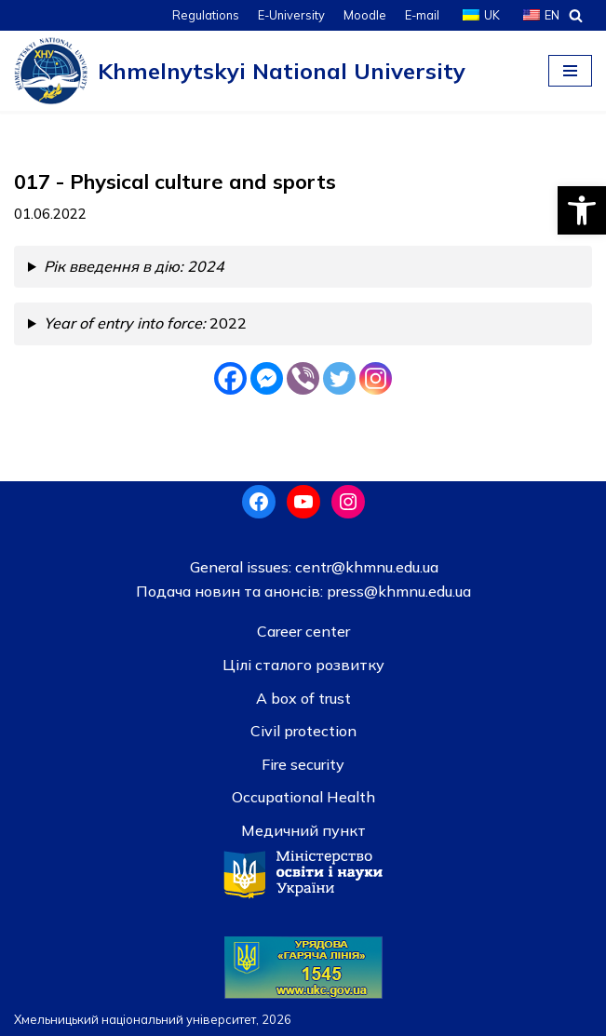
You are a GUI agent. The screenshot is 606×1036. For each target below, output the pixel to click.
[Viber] (303, 378)
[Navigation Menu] (570, 71)
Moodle (364, 14)
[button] (582, 210)
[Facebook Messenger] (266, 378)
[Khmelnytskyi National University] (239, 70)
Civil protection (303, 730)
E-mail (422, 14)
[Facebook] (230, 378)
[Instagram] (375, 378)
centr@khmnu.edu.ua (364, 567)
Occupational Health (303, 796)
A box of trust (303, 698)
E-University (291, 14)
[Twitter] (339, 378)
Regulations (205, 14)
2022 (145, 323)
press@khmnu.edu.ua (397, 591)
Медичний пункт (303, 830)
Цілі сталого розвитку (303, 664)
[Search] (576, 15)
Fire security (303, 764)
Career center (303, 631)
